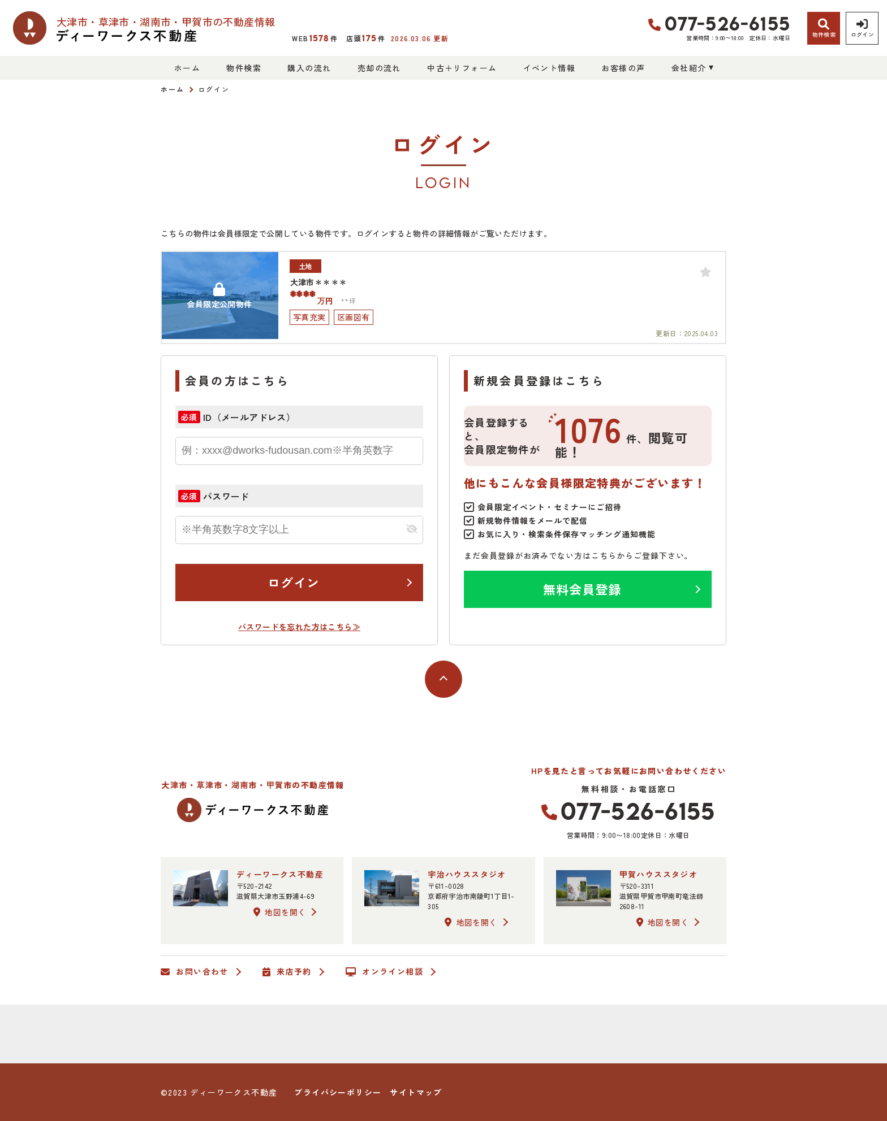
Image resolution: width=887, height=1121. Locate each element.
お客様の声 (623, 67)
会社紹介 (689, 67)
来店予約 (287, 971)
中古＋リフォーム (462, 67)
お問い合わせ (195, 971)
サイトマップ (416, 1092)
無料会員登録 (582, 589)
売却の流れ (379, 67)
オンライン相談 (384, 971)
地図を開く (279, 912)
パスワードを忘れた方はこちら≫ (299, 626)
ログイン (294, 582)
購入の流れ (309, 67)
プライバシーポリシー (337, 1092)
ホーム (187, 67)
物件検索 (243, 67)
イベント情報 (549, 67)
